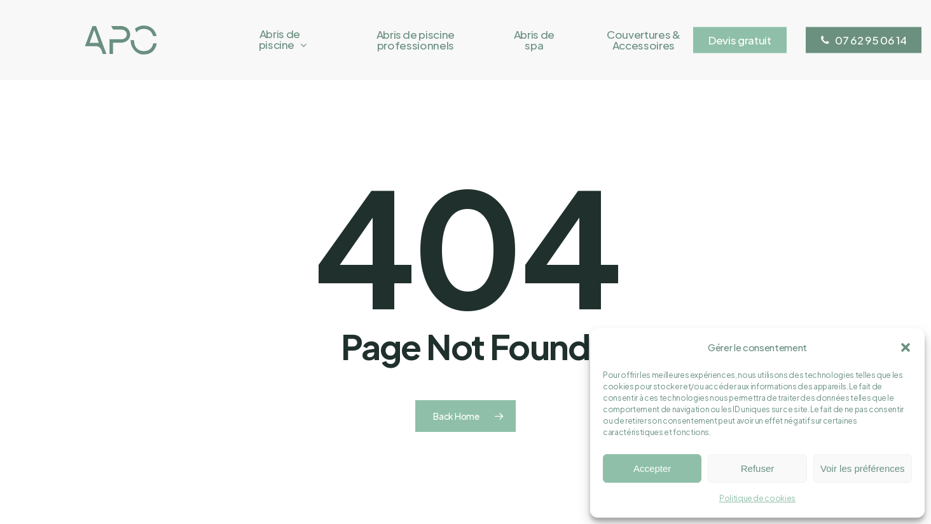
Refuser (758, 468)
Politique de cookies (757, 498)
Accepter (652, 468)
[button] (905, 347)
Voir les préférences (862, 468)
